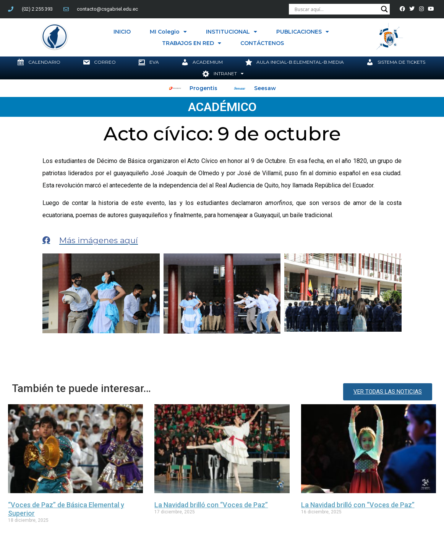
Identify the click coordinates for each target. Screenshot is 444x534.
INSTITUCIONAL (231, 31)
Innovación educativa (226, 470)
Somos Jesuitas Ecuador (377, 470)
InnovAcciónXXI (175, 470)
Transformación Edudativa (34, 479)
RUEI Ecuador (323, 470)
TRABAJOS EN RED (191, 43)
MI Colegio (168, 31)
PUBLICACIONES (302, 31)
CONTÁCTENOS (262, 43)
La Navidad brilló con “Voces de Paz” (211, 438)
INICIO (122, 31)
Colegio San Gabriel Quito (64, 470)
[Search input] (336, 9)
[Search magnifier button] (384, 9)
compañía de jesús (126, 470)
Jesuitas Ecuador (280, 470)
